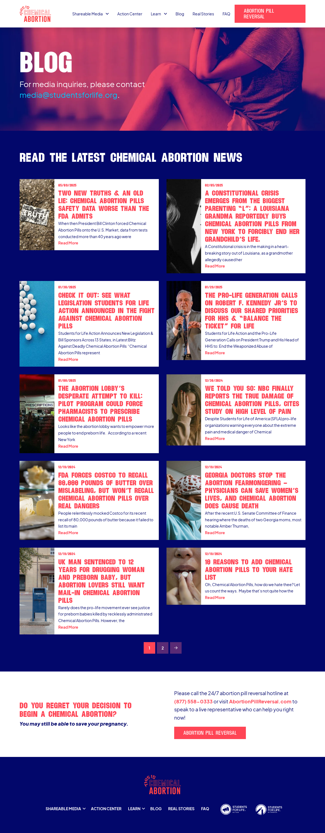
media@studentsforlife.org (69, 94)
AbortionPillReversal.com (260, 701)
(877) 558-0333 (193, 701)
